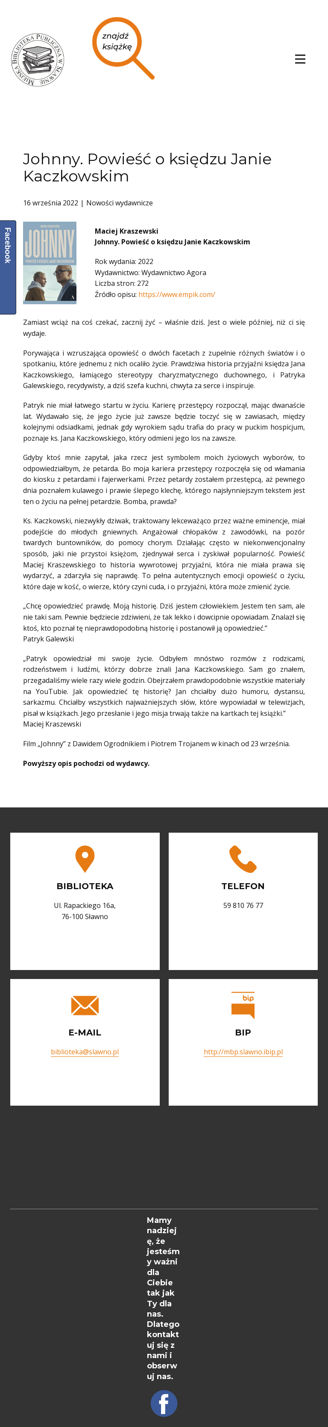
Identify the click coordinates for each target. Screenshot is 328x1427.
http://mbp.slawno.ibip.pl (243, 1051)
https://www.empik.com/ (176, 294)
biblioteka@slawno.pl (85, 1051)
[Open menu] (300, 59)
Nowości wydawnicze (119, 203)
